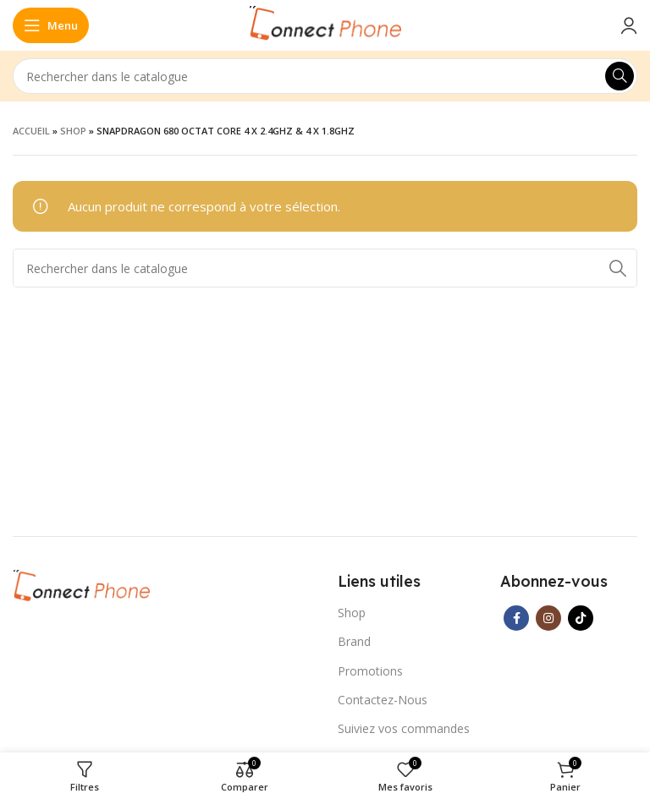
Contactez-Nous (382, 700)
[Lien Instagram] (548, 618)
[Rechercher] (325, 76)
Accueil (31, 130)
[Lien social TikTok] (580, 618)
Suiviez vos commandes (404, 728)
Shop (73, 130)
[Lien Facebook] (516, 618)
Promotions (370, 671)
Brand (354, 641)
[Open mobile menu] (50, 25)
